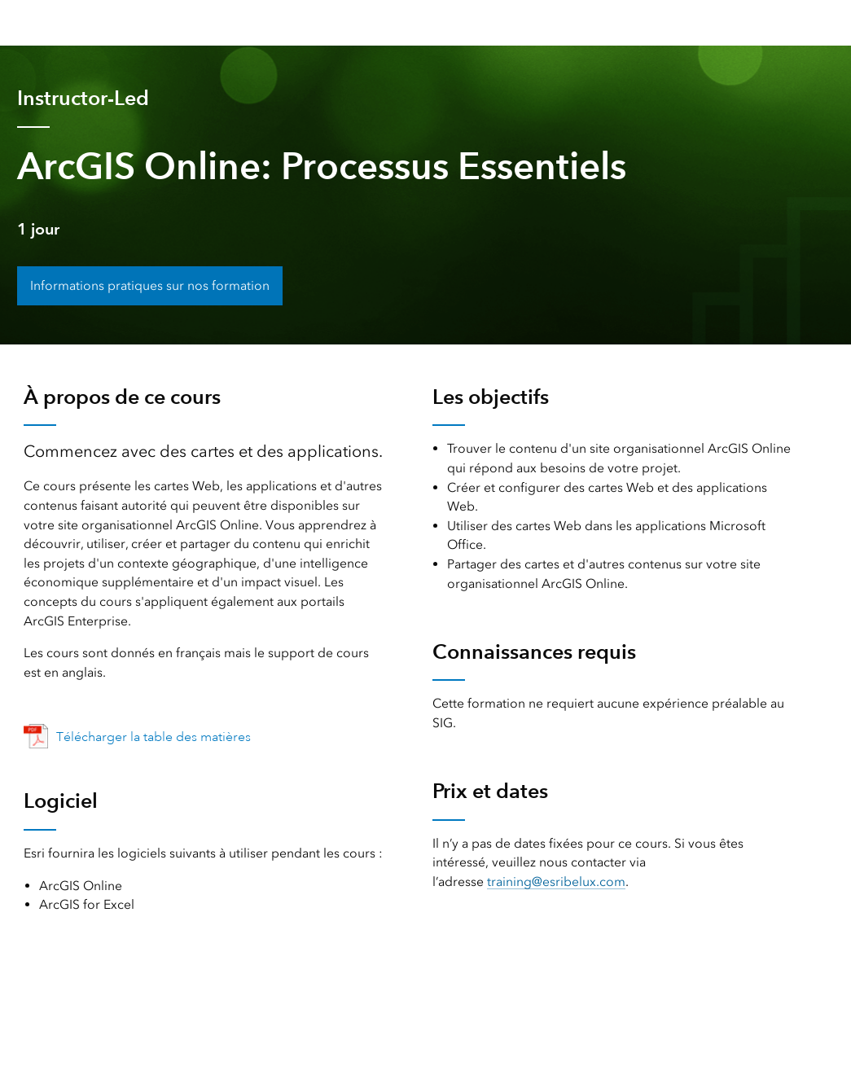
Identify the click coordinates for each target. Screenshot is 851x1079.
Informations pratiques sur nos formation (150, 285)
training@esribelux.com (556, 881)
